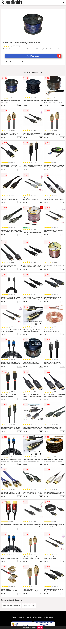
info (20, 105)
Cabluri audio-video (29, 606)
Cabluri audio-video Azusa (11, 606)
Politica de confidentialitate (33, 617)
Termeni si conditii (18, 617)
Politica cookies (48, 617)
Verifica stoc (44, 56)
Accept (40, 627)
